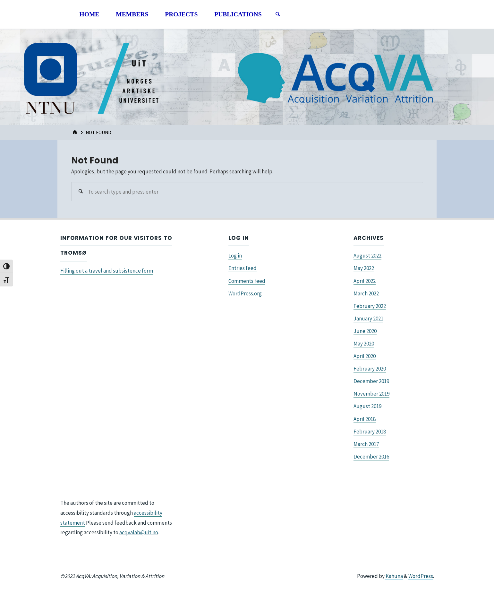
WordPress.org (245, 293)
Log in (235, 255)
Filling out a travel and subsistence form (106, 270)
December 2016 (371, 456)
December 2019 (371, 381)
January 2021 (368, 318)
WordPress (420, 576)
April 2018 (364, 419)
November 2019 (371, 393)
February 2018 (369, 431)
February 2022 (369, 306)
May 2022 (363, 268)
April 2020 (364, 356)
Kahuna (394, 576)
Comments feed (246, 280)
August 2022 (367, 255)
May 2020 (363, 343)
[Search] (277, 14)
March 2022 (366, 293)
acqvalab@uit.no (138, 532)
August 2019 (367, 406)
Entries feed (242, 268)
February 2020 (369, 368)
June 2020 (365, 331)
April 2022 (364, 280)
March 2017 (366, 444)
